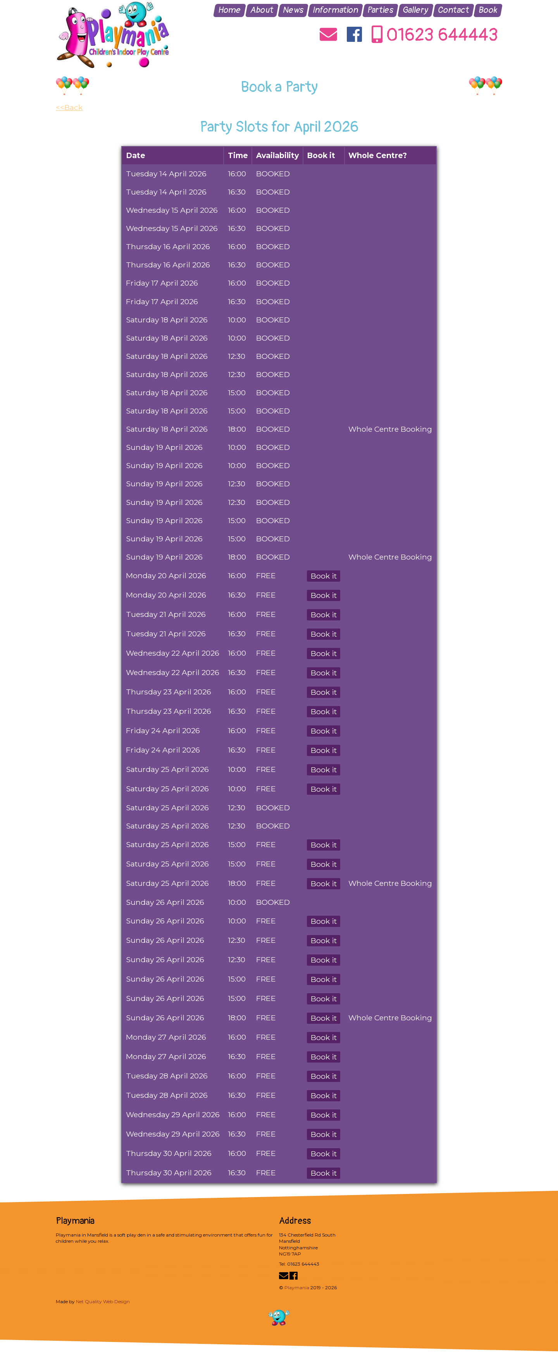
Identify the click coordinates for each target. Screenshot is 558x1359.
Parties (380, 10)
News (293, 10)
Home (229, 10)
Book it (324, 575)
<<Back (69, 107)
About (262, 10)
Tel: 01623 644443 (299, 1264)
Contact (453, 10)
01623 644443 (435, 35)
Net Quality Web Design (103, 1301)
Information (335, 10)
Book (488, 10)
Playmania (296, 1287)
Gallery (416, 10)
